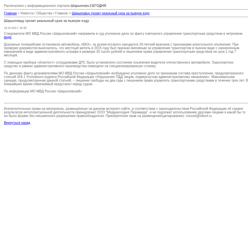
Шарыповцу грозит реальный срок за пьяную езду (111, 13)
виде (7, 37)
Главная (10, 13)
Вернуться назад (17, 123)
